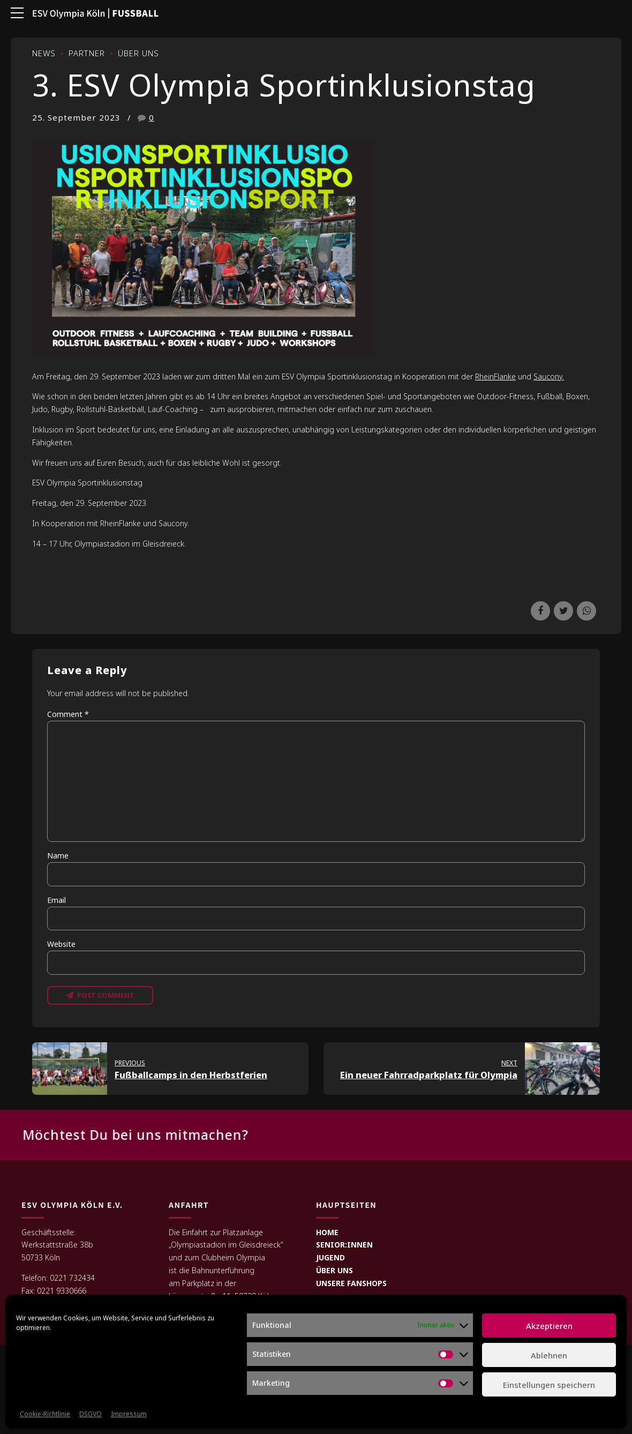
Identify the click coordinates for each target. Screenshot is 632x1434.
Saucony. (548, 376)
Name (58, 855)
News (44, 53)
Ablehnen (549, 1355)
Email (56, 900)
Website (61, 944)
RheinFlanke (495, 376)
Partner (87, 53)
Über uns (138, 53)
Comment (68, 714)
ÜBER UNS (334, 1272)
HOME (327, 1233)
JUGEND (330, 1259)
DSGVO (90, 1413)
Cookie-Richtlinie (45, 1413)
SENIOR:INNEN (344, 1246)
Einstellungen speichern (549, 1384)
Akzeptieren (549, 1325)
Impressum (129, 1413)
